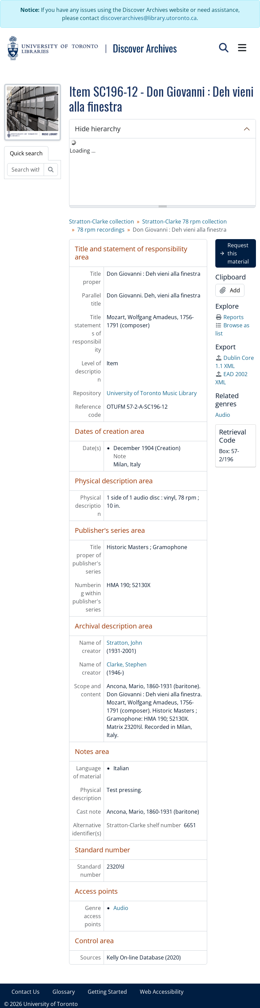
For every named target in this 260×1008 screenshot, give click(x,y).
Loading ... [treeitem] (82, 150)
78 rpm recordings (101, 229)
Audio (120, 908)
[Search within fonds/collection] (25, 169)
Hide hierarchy (98, 128)
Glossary (63, 991)
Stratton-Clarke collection (101, 221)
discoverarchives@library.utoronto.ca (149, 18)
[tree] (162, 172)
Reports (229, 317)
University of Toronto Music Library (152, 393)
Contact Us (26, 991)
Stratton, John (124, 642)
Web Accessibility (161, 991)
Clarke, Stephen (127, 664)
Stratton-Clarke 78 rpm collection (184, 221)
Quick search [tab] (26, 153)
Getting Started (107, 991)
